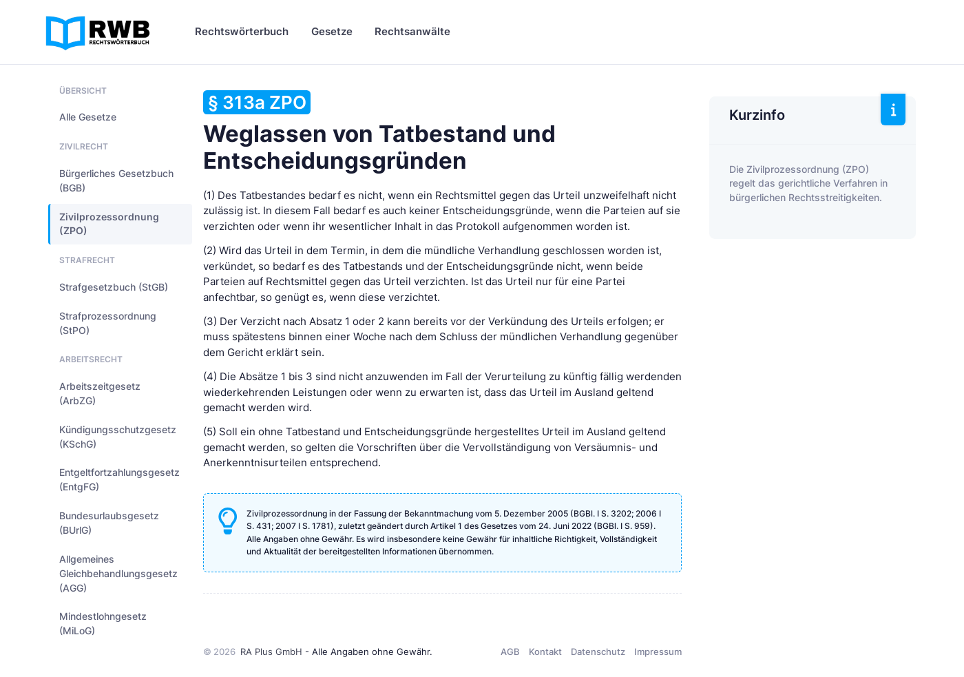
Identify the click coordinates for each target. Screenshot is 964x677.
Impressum (658, 651)
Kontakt (545, 651)
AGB (510, 651)
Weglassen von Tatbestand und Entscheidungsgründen (379, 132)
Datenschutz (598, 651)
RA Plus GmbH (271, 651)
